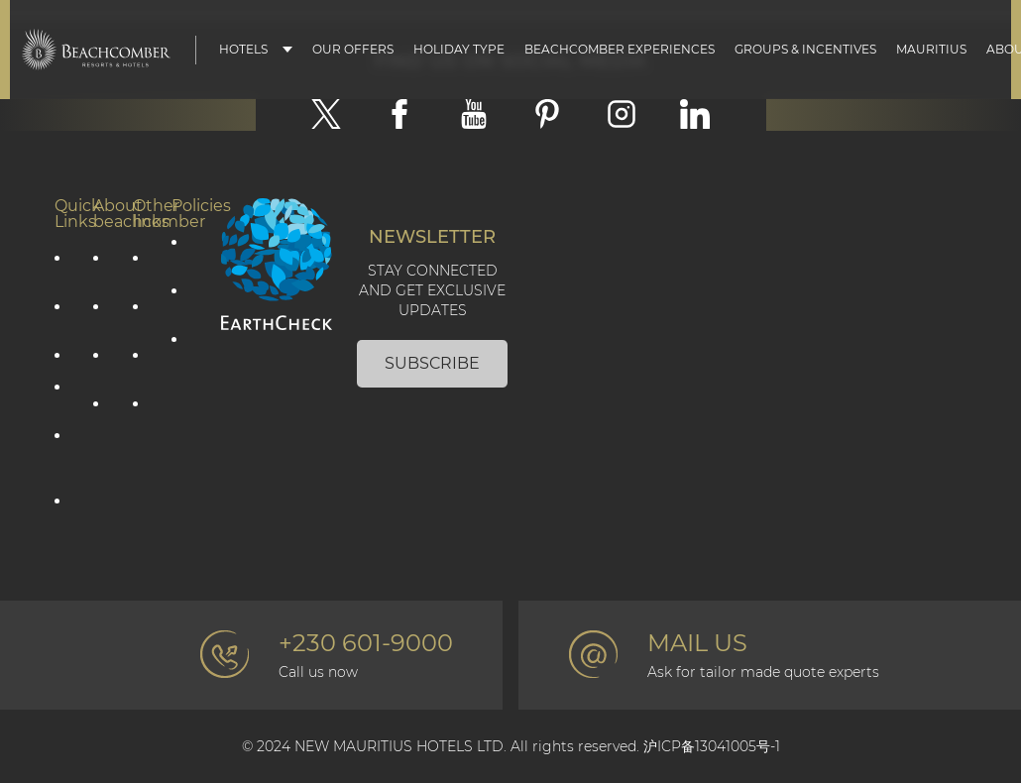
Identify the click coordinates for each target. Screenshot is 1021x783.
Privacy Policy (181, 251)
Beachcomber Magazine (143, 364)
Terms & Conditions (181, 356)
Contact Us (143, 266)
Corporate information (103, 266)
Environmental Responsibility (103, 364)
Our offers (64, 266)
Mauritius (931, 49)
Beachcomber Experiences (619, 49)
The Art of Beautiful (103, 429)
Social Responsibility (103, 315)
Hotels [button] (243, 49)
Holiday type (459, 49)
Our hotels (64, 395)
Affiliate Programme (64, 509)
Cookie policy (181, 299)
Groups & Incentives (805, 49)
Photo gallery (143, 315)
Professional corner (143, 412)
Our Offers (353, 49)
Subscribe (432, 363)
